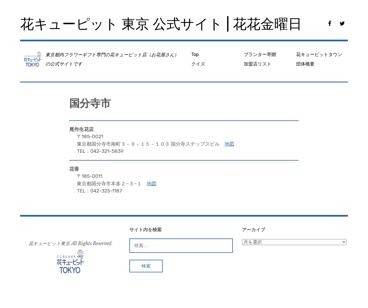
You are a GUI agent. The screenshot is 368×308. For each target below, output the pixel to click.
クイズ (198, 64)
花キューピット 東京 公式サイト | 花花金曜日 (161, 24)
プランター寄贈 (260, 54)
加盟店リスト (257, 64)
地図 (229, 144)
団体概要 (305, 64)
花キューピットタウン (319, 54)
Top (195, 54)
